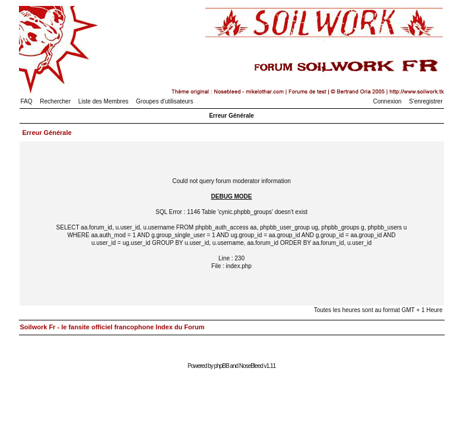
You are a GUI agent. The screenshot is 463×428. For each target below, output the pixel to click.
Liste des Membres (103, 101)
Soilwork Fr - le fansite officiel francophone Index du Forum (112, 327)
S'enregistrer (425, 101)
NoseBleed (251, 366)
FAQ (27, 101)
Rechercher (55, 101)
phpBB (221, 366)
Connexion (387, 101)
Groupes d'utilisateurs (164, 101)
